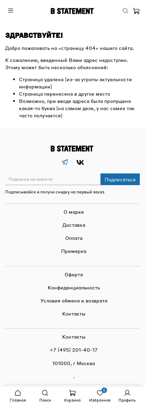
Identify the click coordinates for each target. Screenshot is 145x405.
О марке (74, 212)
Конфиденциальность (74, 287)
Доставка (73, 225)
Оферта (74, 274)
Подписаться (120, 179)
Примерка (73, 251)
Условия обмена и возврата (73, 300)
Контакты (74, 313)
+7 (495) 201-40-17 (74, 350)
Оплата (74, 238)
